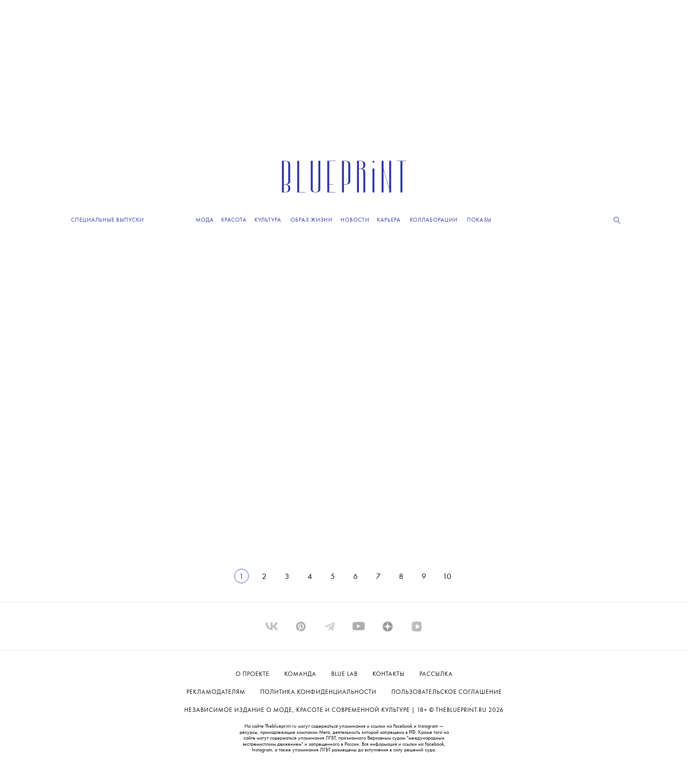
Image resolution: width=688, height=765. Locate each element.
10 (447, 577)
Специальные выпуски (107, 220)
